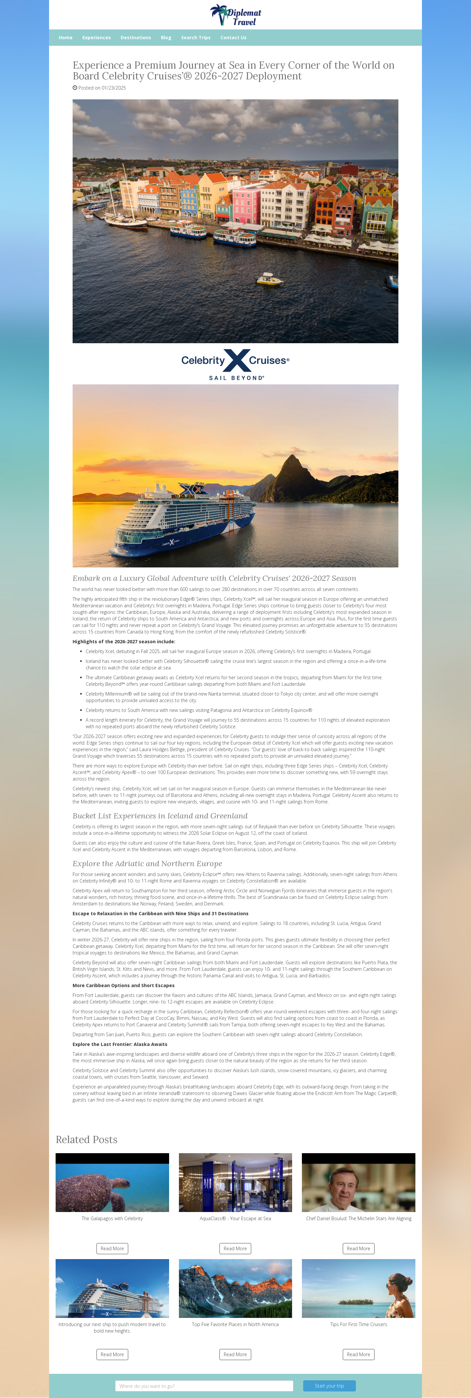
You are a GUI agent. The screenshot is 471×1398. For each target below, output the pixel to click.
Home (66, 37)
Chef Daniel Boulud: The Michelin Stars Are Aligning (358, 1187)
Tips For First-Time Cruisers (358, 1293)
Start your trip (329, 1386)
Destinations (136, 37)
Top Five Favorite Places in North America (235, 1293)
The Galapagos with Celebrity (112, 1187)
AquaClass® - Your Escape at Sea (235, 1187)
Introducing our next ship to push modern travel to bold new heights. (112, 1296)
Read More (112, 1248)
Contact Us (233, 37)
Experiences (96, 37)
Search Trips (196, 37)
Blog (166, 37)
